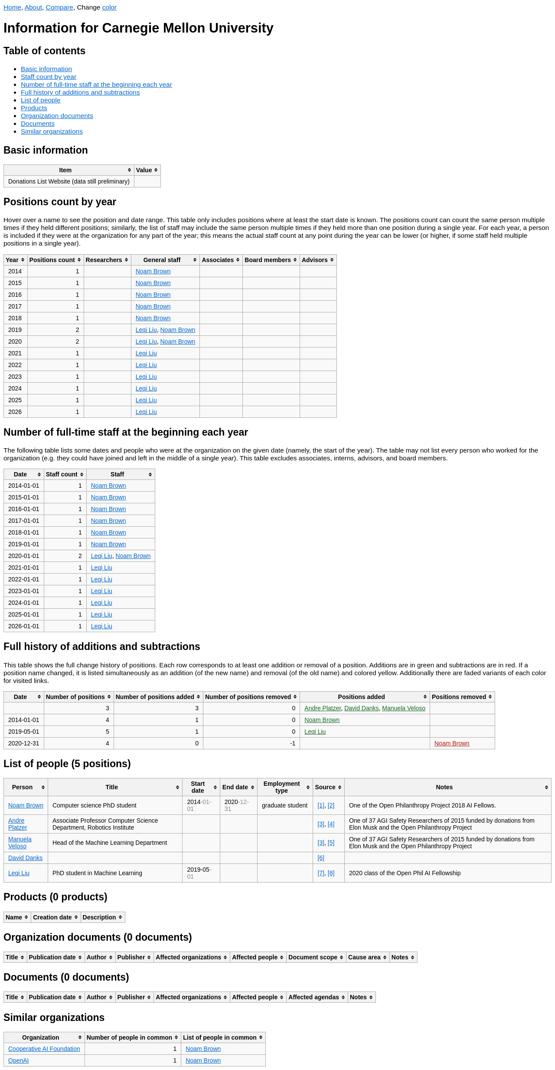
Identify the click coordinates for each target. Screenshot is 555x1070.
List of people (41, 100)
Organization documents (57, 115)
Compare (59, 7)
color (109, 7)
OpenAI (18, 1060)
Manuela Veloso (403, 708)
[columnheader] (69, 169)
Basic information (46, 68)
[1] (320, 805)
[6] (320, 857)
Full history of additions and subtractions (80, 92)
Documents (38, 123)
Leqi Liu (146, 329)
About (33, 7)
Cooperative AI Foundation (44, 1048)
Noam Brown (153, 271)
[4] (331, 824)
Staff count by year (48, 76)
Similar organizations (52, 131)
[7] (320, 873)
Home (12, 7)
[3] (320, 824)
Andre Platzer (322, 708)
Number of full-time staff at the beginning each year (96, 84)
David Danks (361, 708)
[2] (331, 805)
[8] (331, 873)
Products (34, 108)
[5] (331, 842)
